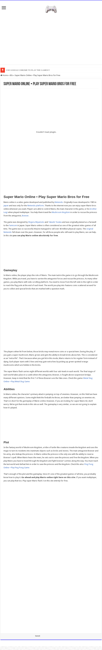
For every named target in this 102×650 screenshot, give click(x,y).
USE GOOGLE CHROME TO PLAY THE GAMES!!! (28, 70)
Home (4, 75)
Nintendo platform (35, 205)
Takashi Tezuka (55, 222)
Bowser (25, 215)
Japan (6, 205)
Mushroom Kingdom (61, 212)
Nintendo (59, 202)
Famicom (13, 225)
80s (11, 75)
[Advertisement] (51, 40)
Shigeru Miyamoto (36, 222)
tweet (37, 636)
